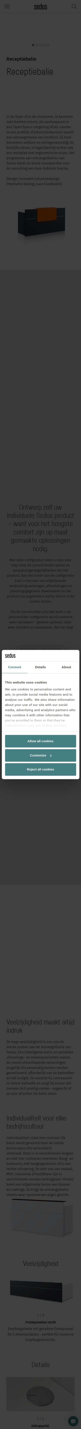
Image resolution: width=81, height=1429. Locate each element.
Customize (40, 755)
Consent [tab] (14, 667)
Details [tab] (40, 667)
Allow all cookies (40, 741)
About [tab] (66, 667)
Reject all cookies (40, 769)
